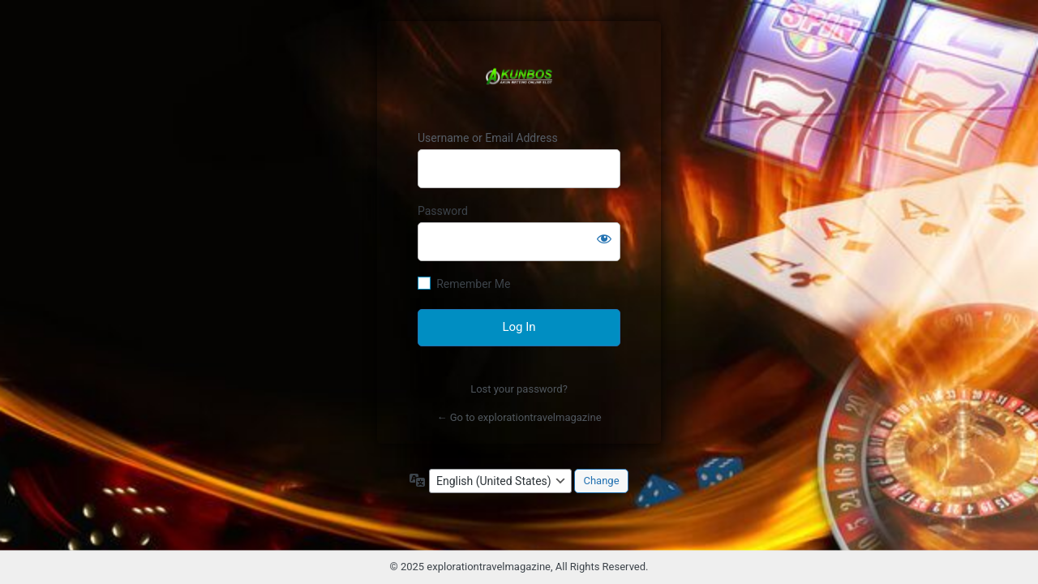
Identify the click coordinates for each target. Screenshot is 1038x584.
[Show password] (604, 238)
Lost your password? (519, 389)
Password (443, 210)
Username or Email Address (488, 137)
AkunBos (519, 76)
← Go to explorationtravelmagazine (518, 417)
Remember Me (473, 283)
